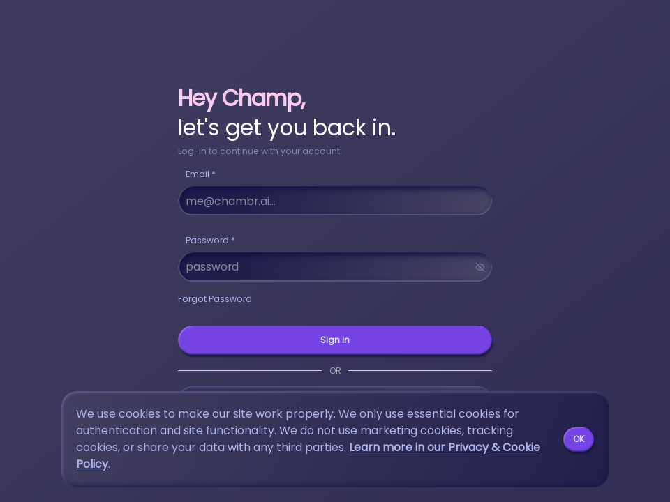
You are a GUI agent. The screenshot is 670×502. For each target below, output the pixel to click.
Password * (210, 240)
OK (578, 439)
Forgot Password (215, 299)
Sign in (335, 340)
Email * (201, 174)
